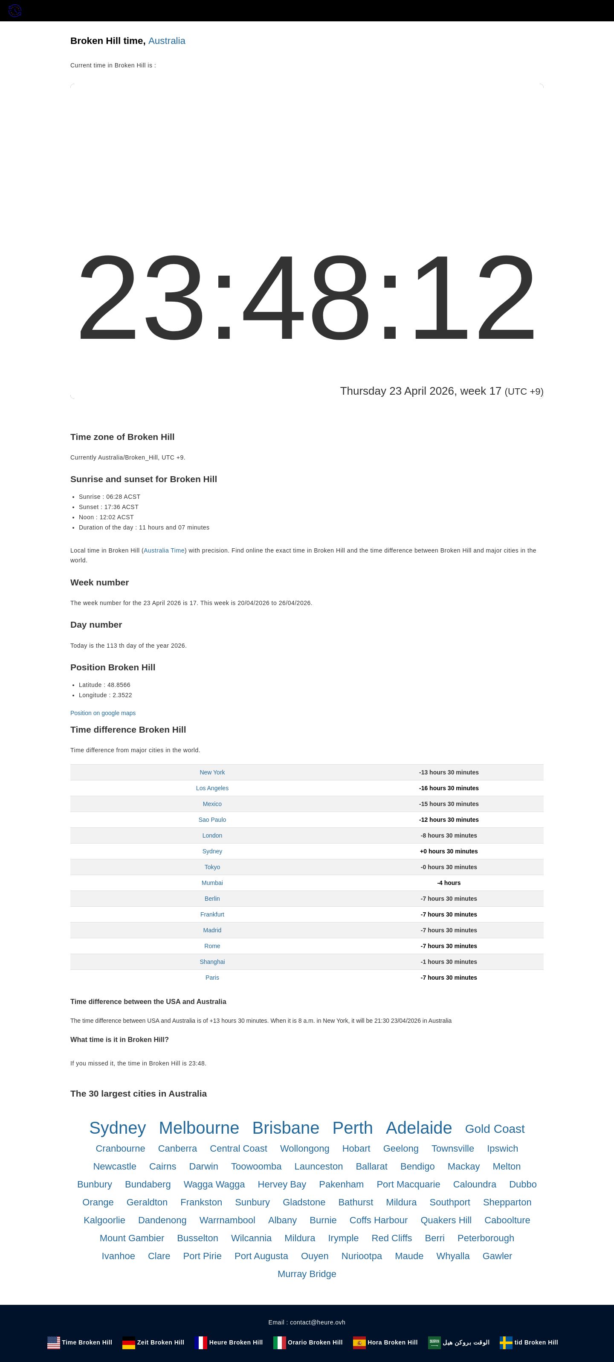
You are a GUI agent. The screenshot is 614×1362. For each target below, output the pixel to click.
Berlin (212, 898)
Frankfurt (212, 914)
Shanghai (212, 961)
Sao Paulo (212, 819)
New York (212, 772)
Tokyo (212, 867)
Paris (212, 977)
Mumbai (212, 882)
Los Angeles (212, 788)
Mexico (212, 803)
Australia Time (164, 550)
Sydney (213, 851)
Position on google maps (103, 713)
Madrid (212, 930)
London (213, 835)
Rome (212, 946)
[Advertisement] (307, 147)
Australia (166, 40)
